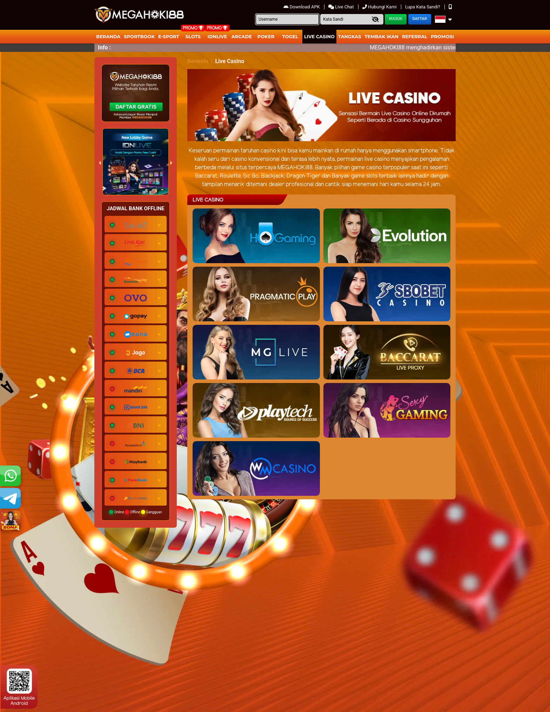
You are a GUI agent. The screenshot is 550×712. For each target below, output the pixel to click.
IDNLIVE (217, 36)
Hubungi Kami (380, 6)
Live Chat (341, 6)
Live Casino (319, 36)
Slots (193, 36)
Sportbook (139, 36)
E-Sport (168, 36)
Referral (414, 36)
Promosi (442, 36)
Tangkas (349, 36)
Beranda (108, 36)
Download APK (302, 6)
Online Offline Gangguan (135, 512)
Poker (265, 36)
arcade (242, 36)
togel (290, 36)
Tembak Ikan (381, 36)
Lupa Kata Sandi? (423, 6)
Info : (104, 47)
